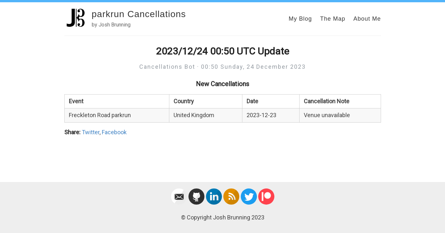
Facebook (114, 132)
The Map (332, 18)
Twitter (91, 132)
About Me (367, 18)
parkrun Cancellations (139, 14)
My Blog (300, 18)
